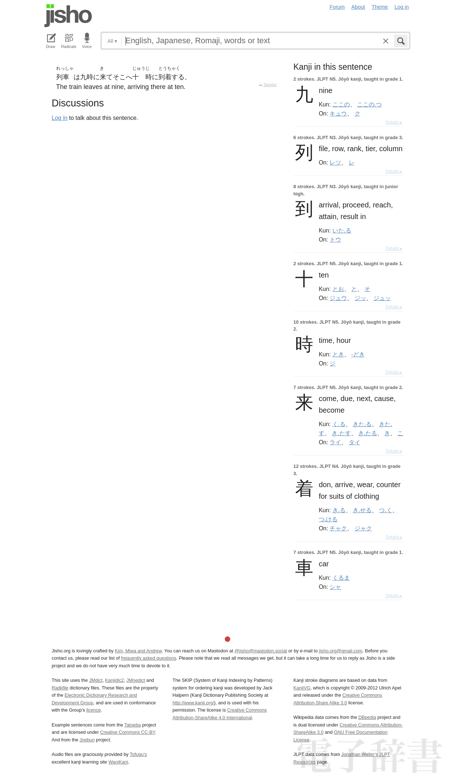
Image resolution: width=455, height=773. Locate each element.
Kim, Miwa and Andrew (138, 650)
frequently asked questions (148, 658)
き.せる (362, 510)
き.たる (367, 433)
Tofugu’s (138, 754)
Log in (401, 7)
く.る (339, 424)
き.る (339, 510)
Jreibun (87, 739)
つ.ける (328, 519)
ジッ (360, 298)
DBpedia (367, 717)
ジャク (363, 528)
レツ (335, 162)
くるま (341, 578)
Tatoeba (270, 85)
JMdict (96, 680)
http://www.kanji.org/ (193, 702)
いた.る (341, 230)
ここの (341, 104)
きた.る (362, 424)
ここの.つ (369, 104)
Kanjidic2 (114, 680)
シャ (335, 587)
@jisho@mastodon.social (261, 650)
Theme (380, 7)
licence (93, 710)
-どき (358, 354)
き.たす (341, 433)
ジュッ (382, 298)
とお (338, 289)
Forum (337, 7)
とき (338, 354)
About (358, 7)
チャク (338, 528)
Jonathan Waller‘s (359, 754)
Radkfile (60, 688)
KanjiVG (301, 688)
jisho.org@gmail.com (341, 650)
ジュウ (338, 298)
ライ (335, 442)
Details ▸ (393, 122)
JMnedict (136, 680)
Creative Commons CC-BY (127, 732)
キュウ (338, 113)
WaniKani (118, 762)
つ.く (385, 510)
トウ (335, 239)
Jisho (68, 15)
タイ (354, 442)
